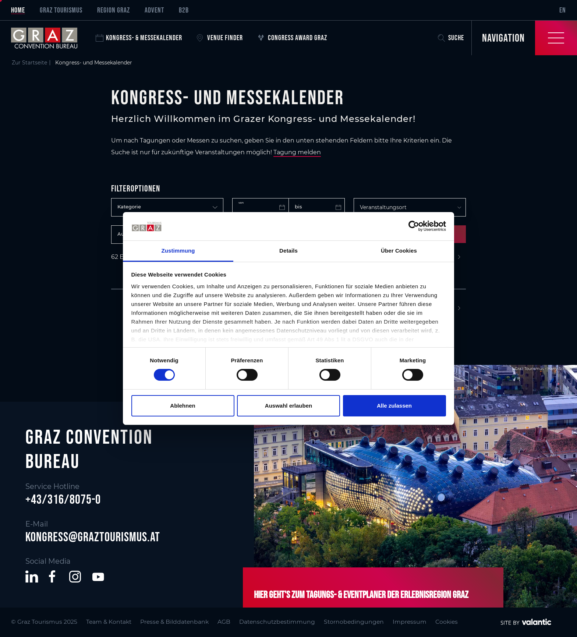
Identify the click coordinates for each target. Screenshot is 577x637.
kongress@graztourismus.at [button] (92, 536)
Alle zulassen (394, 405)
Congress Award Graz (292, 38)
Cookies (446, 621)
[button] (31, 577)
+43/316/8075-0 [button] (63, 499)
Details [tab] (288, 250)
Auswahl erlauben (288, 405)
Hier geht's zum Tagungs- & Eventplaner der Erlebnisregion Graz (361, 594)
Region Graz (113, 10)
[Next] (459, 257)
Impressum (409, 621)
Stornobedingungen (354, 621)
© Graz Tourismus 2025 (44, 621)
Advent (154, 10)
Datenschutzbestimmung (277, 621)
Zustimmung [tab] (178, 250)
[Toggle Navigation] (524, 38)
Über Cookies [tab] (399, 250)
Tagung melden (297, 152)
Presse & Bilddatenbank (174, 621)
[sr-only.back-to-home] (49, 38)
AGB (223, 621)
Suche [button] (451, 38)
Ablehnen (182, 405)
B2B (184, 10)
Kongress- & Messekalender (139, 38)
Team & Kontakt (108, 621)
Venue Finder (220, 38)
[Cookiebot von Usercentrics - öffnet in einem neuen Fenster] (414, 226)
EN (562, 10)
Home (18, 10)
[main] (288, 184)
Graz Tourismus (61, 10)
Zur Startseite (29, 62)
